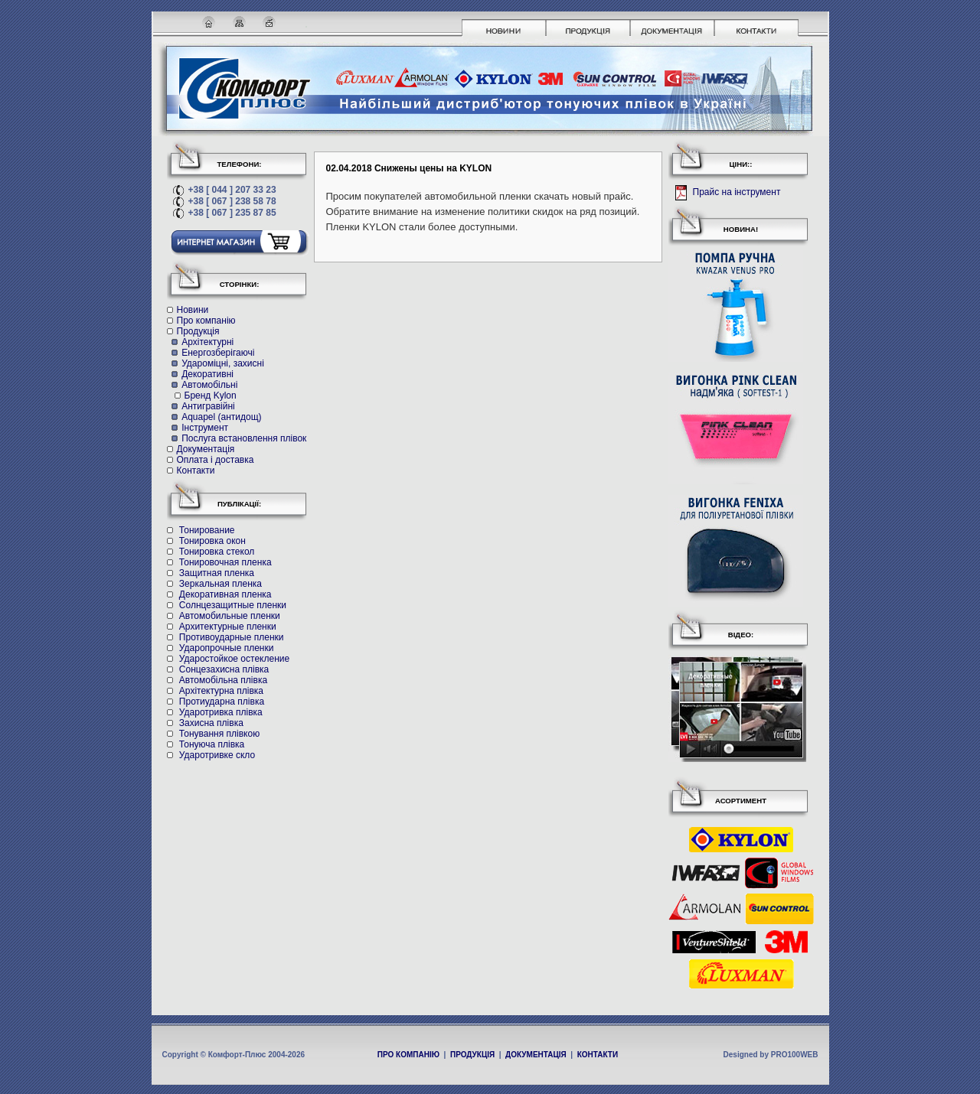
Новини (193, 309)
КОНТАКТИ (597, 1054)
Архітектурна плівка (221, 690)
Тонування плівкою (219, 733)
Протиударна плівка (221, 701)
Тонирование (207, 530)
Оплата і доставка (215, 459)
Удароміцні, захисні (222, 363)
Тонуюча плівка (211, 744)
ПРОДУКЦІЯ (472, 1054)
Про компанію (206, 320)
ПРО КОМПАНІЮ (408, 1054)
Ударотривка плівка (221, 712)
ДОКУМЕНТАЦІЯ (536, 1054)
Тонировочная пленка (225, 562)
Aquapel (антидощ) (221, 417)
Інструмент (204, 427)
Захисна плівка (211, 723)
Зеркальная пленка (220, 583)
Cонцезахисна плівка (224, 669)
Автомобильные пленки (229, 615)
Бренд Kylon (211, 395)
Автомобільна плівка (223, 680)
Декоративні (207, 374)
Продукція (198, 331)
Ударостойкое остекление (234, 658)
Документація (206, 449)
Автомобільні (209, 384)
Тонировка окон (212, 541)
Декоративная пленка (225, 594)
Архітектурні (207, 342)
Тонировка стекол (216, 551)
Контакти (196, 470)
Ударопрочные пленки (226, 648)
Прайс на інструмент (735, 192)
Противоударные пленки (231, 637)
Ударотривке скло (217, 755)
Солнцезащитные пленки (232, 605)
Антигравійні (208, 406)
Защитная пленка (216, 573)
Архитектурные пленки (227, 626)
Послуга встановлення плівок (243, 438)
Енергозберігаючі (217, 352)
